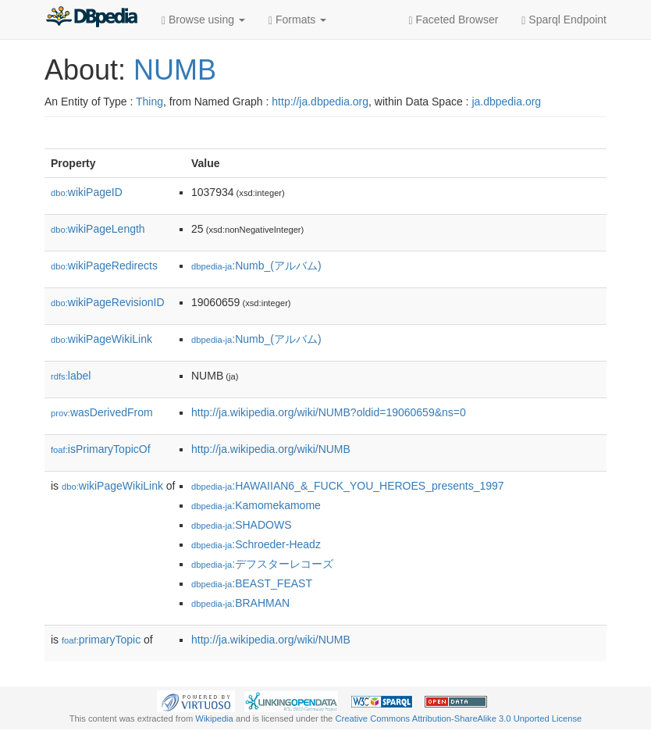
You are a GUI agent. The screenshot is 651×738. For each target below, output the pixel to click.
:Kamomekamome (256, 505)
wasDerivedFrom (102, 412)
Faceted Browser (454, 20)
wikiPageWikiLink (101, 339)
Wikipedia (214, 718)
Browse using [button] (203, 20)
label (71, 375)
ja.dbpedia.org (506, 101)
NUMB (174, 70)
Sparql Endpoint (564, 20)
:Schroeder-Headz (256, 544)
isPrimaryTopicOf (101, 449)
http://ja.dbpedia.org (320, 101)
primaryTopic (101, 639)
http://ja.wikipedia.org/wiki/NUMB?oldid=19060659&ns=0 (328, 412)
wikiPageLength (98, 229)
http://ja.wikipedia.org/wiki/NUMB (270, 449)
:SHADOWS (241, 525)
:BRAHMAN (240, 603)
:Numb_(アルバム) (256, 265)
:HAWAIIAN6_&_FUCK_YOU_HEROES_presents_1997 (347, 486)
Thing (149, 101)
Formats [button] (297, 20)
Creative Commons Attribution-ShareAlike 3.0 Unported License (458, 718)
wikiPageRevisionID (108, 302)
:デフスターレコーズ (262, 564)
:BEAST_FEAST (251, 583)
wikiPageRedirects (104, 265)
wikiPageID (87, 192)
